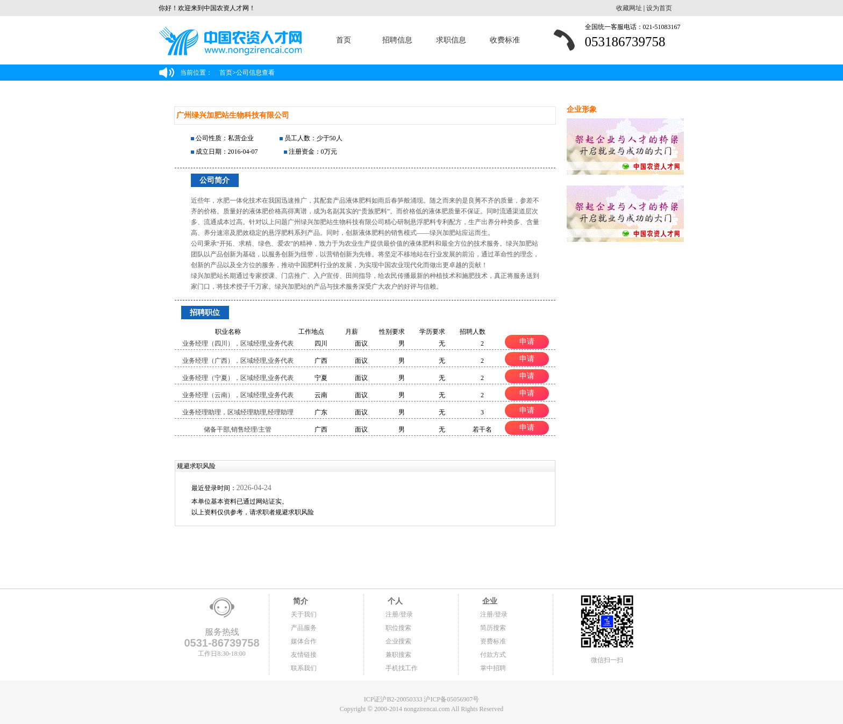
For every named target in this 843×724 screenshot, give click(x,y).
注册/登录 (399, 614)
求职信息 (451, 40)
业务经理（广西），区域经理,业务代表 (238, 360)
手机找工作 (401, 668)
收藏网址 (629, 8)
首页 (343, 40)
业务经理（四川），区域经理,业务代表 (238, 343)
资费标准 (493, 641)
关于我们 (304, 614)
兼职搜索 (398, 654)
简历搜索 (493, 628)
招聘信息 (397, 40)
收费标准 (505, 40)
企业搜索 (398, 641)
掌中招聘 (493, 668)
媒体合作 (304, 641)
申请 (526, 341)
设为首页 (659, 8)
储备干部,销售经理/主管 (238, 429)
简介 (299, 601)
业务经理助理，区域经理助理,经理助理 (238, 412)
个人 (394, 601)
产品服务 (304, 628)
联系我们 (304, 668)
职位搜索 (398, 628)
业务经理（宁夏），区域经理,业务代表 (238, 378)
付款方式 (493, 654)
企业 (488, 601)
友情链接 (304, 654)
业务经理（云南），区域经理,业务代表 (238, 395)
